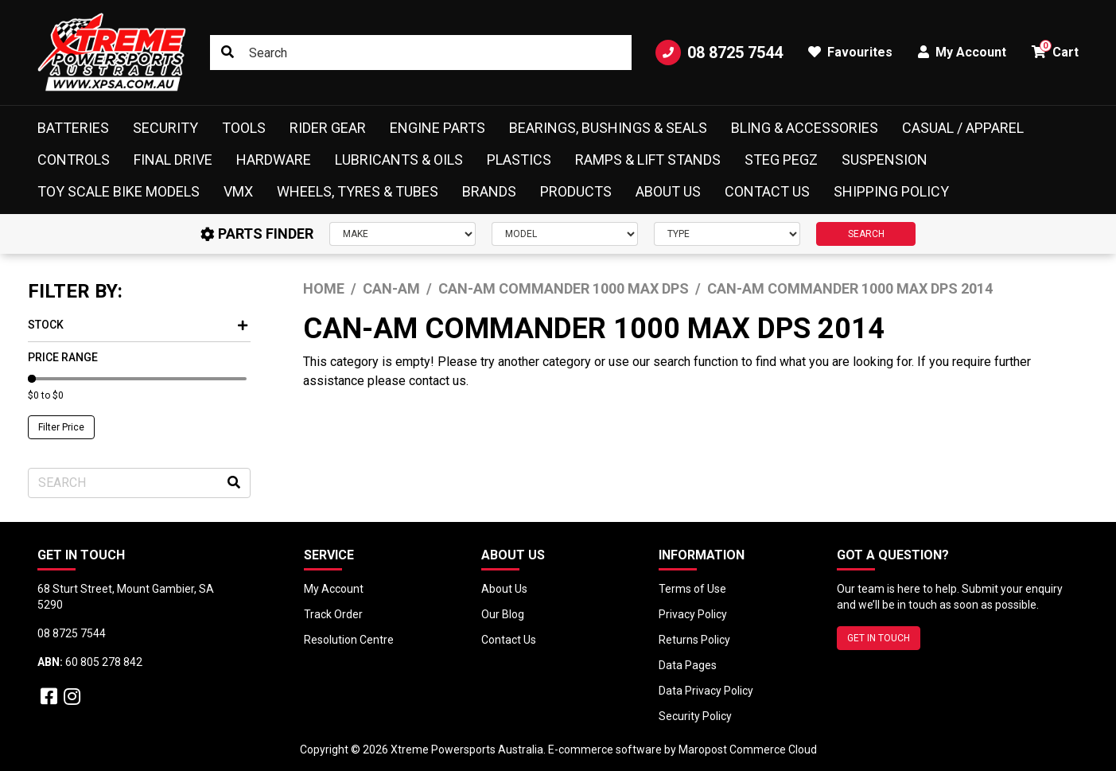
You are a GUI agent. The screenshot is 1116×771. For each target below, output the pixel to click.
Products (576, 191)
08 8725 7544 (719, 52)
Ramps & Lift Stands (648, 159)
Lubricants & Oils (399, 159)
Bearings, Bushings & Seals (608, 127)
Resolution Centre (349, 639)
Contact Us (767, 191)
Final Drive (173, 159)
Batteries (73, 127)
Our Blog (502, 614)
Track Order (333, 614)
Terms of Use (692, 588)
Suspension (884, 159)
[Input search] (420, 52)
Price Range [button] (63, 357)
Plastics (519, 159)
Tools (244, 127)
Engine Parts (437, 127)
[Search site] (227, 52)
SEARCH (866, 233)
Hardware (273, 159)
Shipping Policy (891, 191)
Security (165, 127)
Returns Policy (694, 639)
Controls (73, 159)
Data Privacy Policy (706, 690)
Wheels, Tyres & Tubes (357, 191)
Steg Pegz (781, 159)
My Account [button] (962, 52)
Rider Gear (328, 127)
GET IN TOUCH (878, 638)
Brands (489, 191)
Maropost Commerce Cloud (748, 749)
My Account (334, 588)
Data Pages (688, 665)
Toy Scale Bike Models (118, 191)
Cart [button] (1055, 50)
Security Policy (695, 716)
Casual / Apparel (963, 127)
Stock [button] (137, 324)
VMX (238, 191)
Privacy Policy (693, 614)
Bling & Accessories (804, 127)
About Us (668, 191)
